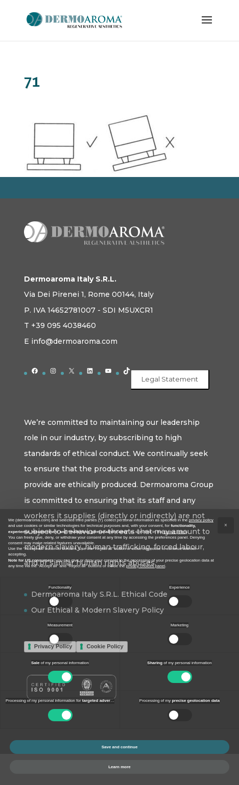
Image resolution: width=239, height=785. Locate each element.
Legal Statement (169, 379)
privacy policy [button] (201, 520)
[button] (226, 525)
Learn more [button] (119, 767)
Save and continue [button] (120, 747)
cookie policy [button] (175, 531)
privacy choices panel (145, 566)
